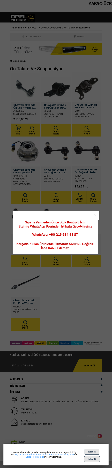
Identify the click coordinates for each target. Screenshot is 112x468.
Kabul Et (92, 459)
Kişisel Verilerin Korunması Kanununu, (34, 454)
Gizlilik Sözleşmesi (64, 454)
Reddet (92, 451)
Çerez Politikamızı (35, 456)
